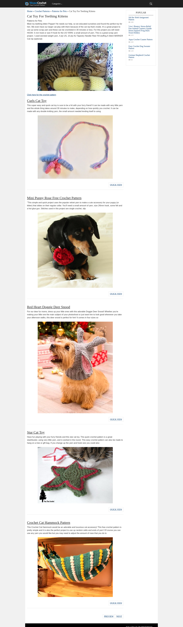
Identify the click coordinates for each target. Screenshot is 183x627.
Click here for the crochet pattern (41, 95)
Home (30, 11)
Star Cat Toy (36, 430)
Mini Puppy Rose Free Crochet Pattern (54, 197)
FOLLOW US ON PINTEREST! (139, 623)
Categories (56, 4)
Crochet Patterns (42, 11)
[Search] (151, 4)
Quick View (116, 184)
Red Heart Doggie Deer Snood (48, 305)
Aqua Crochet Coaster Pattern (141, 39)
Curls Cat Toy (37, 101)
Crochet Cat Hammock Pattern (48, 520)
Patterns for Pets (59, 11)
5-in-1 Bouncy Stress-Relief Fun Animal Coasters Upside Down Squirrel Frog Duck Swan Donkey (140, 29)
